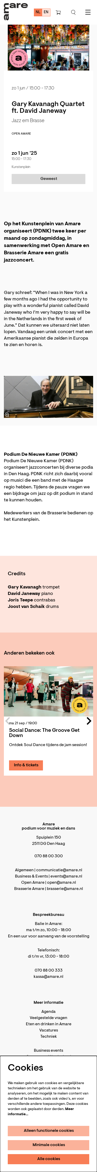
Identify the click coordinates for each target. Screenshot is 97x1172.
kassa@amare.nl (48, 977)
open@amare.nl (61, 883)
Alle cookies (48, 1159)
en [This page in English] (46, 12)
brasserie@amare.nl (65, 889)
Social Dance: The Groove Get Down (44, 733)
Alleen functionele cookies (49, 1131)
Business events (48, 1051)
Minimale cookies (49, 1145)
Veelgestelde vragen (48, 1018)
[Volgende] (89, 721)
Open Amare (21, 133)
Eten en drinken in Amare (48, 1024)
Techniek (48, 1037)
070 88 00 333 (49, 971)
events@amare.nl (66, 876)
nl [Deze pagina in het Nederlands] (38, 12)
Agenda (48, 1012)
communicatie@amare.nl (59, 870)
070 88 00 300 (48, 856)
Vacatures (48, 1030)
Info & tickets (26, 765)
